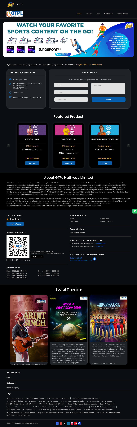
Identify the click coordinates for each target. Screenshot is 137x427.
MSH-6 (9, 377)
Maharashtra (100, 243)
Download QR (37, 257)
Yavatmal (99, 246)
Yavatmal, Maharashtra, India (81, 260)
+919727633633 (19, 93)
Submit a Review (15, 224)
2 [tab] (70, 59)
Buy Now (32, 163)
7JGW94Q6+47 (76, 258)
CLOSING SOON (35, 97)
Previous (8, 145)
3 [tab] (71, 59)
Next (129, 145)
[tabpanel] (68, 39)
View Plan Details (32, 158)
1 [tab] (65, 59)
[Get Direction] (94, 260)
